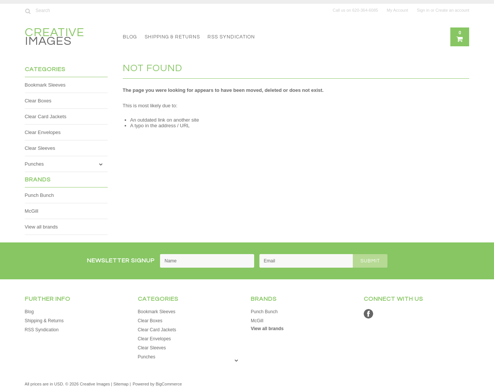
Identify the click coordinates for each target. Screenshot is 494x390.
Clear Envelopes (43, 132)
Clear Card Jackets (46, 116)
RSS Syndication (231, 37)
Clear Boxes (38, 101)
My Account (397, 10)
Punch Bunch (39, 195)
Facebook (368, 313)
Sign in (423, 10)
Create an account (453, 10)
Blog (130, 37)
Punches (34, 164)
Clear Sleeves (40, 148)
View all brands (41, 227)
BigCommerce (169, 384)
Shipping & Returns (172, 37)
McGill (31, 211)
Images (54, 37)
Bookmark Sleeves (45, 85)
